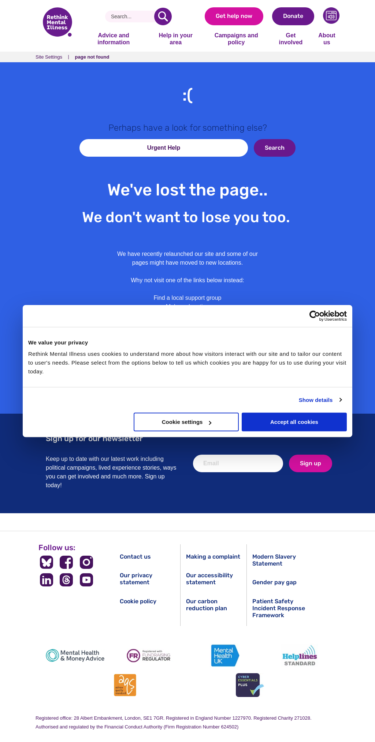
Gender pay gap (274, 582)
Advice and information (113, 38)
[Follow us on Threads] (66, 580)
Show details (316, 400)
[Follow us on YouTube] (86, 580)
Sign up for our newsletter (94, 438)
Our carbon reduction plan (206, 605)
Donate (293, 15)
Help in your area (175, 38)
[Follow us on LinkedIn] (46, 580)
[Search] (132, 16)
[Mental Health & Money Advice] (75, 655)
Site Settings (49, 57)
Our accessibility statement (209, 579)
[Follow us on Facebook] (66, 562)
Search (275, 147)
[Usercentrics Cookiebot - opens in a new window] (315, 315)
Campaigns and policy (236, 38)
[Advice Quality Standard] (125, 685)
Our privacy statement (136, 579)
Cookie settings (187, 422)
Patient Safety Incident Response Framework (278, 608)
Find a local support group (188, 298)
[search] (163, 16)
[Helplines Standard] (300, 655)
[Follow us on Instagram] (86, 562)
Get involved (290, 38)
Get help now (234, 15)
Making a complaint (213, 556)
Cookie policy (138, 601)
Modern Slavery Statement (274, 560)
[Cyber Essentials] (249, 685)
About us (326, 38)
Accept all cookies (294, 422)
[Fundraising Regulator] (150, 655)
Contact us (135, 556)
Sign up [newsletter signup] (310, 463)
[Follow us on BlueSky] (46, 562)
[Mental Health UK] (225, 655)
